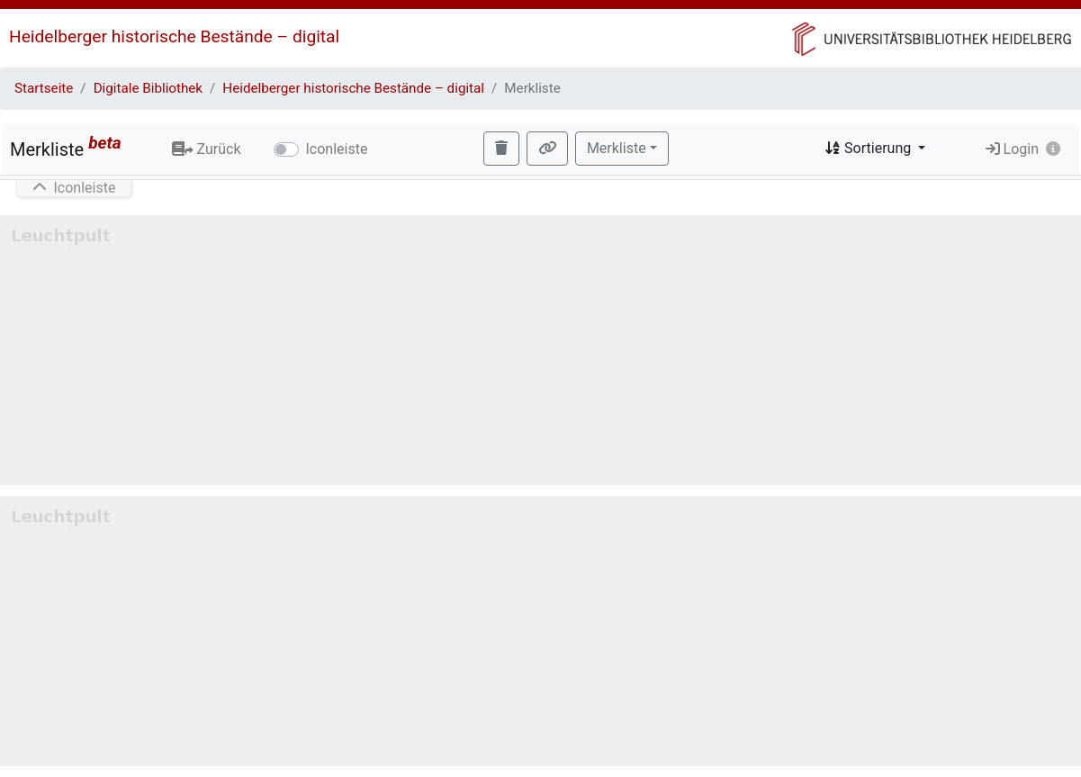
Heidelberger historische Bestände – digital (174, 36)
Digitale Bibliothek (148, 88)
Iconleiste (337, 149)
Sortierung (869, 148)
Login (1012, 149)
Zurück (206, 149)
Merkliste (66, 146)
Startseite (43, 88)
